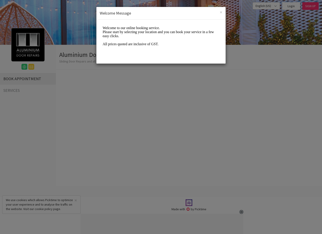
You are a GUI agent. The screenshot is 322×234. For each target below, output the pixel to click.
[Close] (221, 12)
